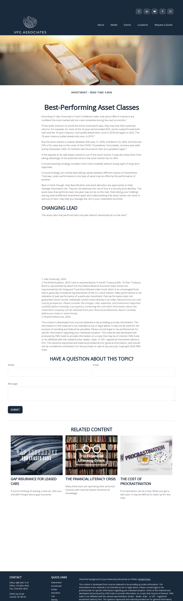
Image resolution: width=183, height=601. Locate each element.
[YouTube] (154, 3)
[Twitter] (139, 3)
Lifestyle (55, 594)
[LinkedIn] (147, 3)
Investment (56, 577)
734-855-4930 (22, 577)
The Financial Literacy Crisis (90, 470)
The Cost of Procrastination (135, 472)
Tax (53, 587)
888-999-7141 (22, 574)
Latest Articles (57, 598)
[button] (100, 16)
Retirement (56, 574)
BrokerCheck (144, 570)
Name (11, 356)
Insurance (55, 584)
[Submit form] (15, 401)
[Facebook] (162, 3)
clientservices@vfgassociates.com (25, 593)
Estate (54, 580)
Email (96, 356)
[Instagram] (31, 598)
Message (13, 375)
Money (54, 591)
